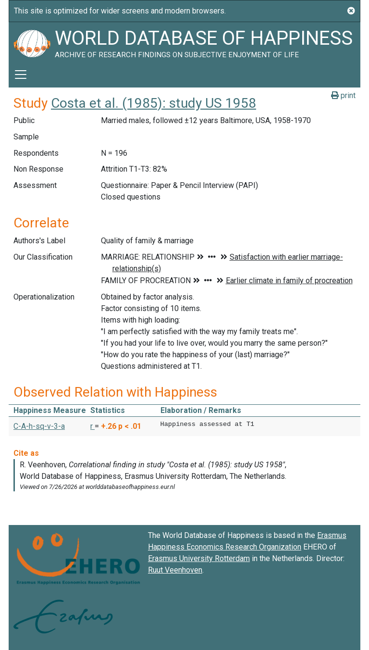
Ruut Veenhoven (175, 570)
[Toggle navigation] (20, 74)
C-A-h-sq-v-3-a (39, 426)
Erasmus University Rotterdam (199, 558)
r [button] (92, 426)
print (343, 95)
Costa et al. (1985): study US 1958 (153, 103)
